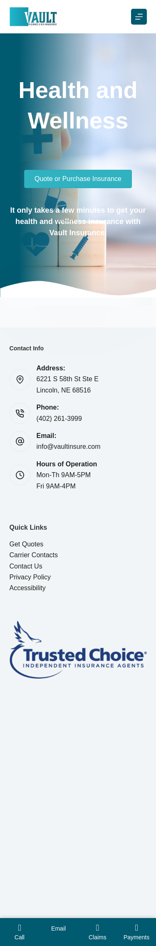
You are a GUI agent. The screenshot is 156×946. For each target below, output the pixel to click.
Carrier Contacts (34, 555)
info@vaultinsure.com (69, 446)
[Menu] (139, 17)
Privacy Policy (30, 577)
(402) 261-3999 (59, 418)
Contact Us (26, 566)
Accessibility (28, 587)
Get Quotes (27, 544)
